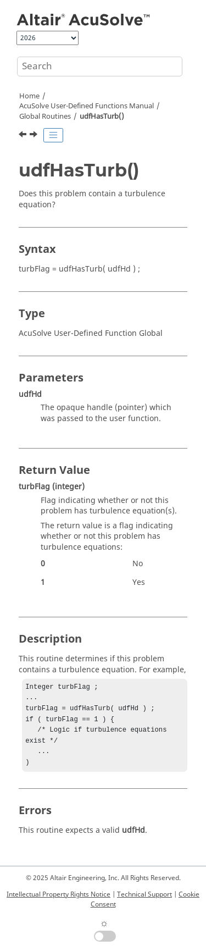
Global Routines (45, 116)
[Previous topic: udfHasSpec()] (23, 135)
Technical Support (144, 894)
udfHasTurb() (102, 116)
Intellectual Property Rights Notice (58, 894)
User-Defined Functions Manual (86, 106)
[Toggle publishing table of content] (53, 135)
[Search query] (99, 66)
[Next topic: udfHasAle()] (34, 135)
